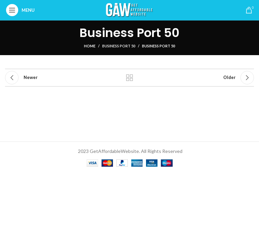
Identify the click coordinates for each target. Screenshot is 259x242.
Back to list (129, 77)
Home (89, 46)
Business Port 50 (118, 46)
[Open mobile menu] (22, 10)
